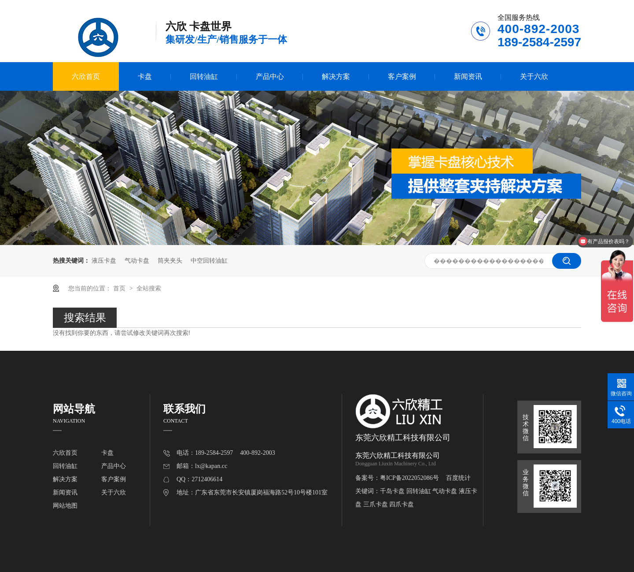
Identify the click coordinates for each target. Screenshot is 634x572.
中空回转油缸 (209, 260)
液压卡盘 (104, 260)
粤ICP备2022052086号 (409, 478)
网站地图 (65, 505)
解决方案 (336, 76)
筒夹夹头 (170, 260)
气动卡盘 (137, 260)
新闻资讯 (468, 76)
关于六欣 (534, 76)
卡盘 (145, 76)
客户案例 (402, 76)
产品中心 (270, 76)
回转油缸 (204, 76)
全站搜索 (148, 288)
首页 (120, 288)
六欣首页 (86, 76)
